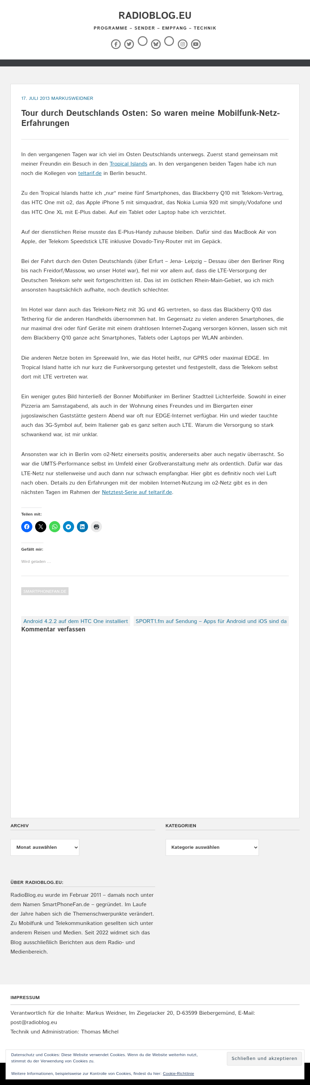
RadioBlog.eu (154, 16)
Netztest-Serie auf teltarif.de (137, 492)
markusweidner (72, 98)
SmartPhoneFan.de (44, 592)
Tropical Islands (128, 164)
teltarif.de (90, 173)
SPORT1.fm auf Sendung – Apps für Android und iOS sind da (211, 621)
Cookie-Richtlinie (178, 1074)
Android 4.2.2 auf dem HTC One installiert (75, 621)
